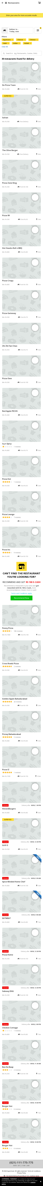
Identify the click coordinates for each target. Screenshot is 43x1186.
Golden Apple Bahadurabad (14, 699)
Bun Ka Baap (7, 1067)
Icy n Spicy (6, 443)
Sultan (5, 117)
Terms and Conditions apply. (21, 593)
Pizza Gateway (9, 313)
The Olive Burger (10, 150)
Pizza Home (7, 954)
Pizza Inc (6, 549)
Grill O (5, 845)
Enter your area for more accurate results (21, 15)
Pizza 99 (6, 215)
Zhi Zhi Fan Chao (9, 346)
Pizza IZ (5, 769)
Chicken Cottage (10, 1027)
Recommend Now (21, 598)
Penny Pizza (7, 628)
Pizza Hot (6, 479)
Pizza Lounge (8, 514)
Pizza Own (7, 378)
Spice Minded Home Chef (13, 881)
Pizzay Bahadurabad (11, 734)
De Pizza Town (9, 85)
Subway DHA (8, 991)
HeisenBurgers (9, 808)
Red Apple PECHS (10, 411)
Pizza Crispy (7, 280)
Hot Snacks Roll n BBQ (12, 248)
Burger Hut (7, 1106)
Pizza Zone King (9, 183)
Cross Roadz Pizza (10, 663)
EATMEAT (6, 918)
